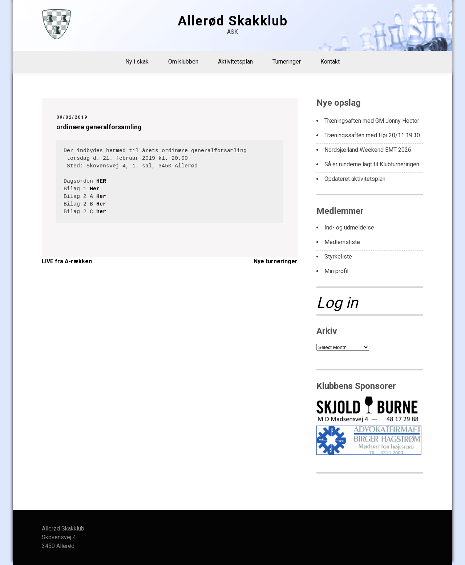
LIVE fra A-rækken (67, 261)
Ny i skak (137, 61)
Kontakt (330, 61)
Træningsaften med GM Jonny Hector (371, 120)
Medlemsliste (342, 242)
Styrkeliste (338, 256)
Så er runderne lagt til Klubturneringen (371, 164)
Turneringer (286, 61)
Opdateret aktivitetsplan (354, 178)
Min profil (336, 271)
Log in (337, 303)
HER (101, 181)
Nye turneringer (276, 261)
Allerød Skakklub (233, 21)
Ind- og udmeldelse (349, 227)
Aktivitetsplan (235, 61)
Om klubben (183, 61)
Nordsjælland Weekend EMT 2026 (367, 149)
